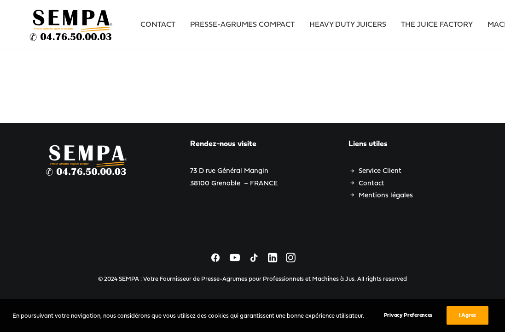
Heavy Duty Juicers (347, 25)
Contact (157, 25)
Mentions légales (386, 195)
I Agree (467, 319)
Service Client (380, 171)
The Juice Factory (437, 25)
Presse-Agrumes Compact (242, 25)
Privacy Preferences (408, 319)
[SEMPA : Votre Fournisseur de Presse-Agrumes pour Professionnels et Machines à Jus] (71, 25)
